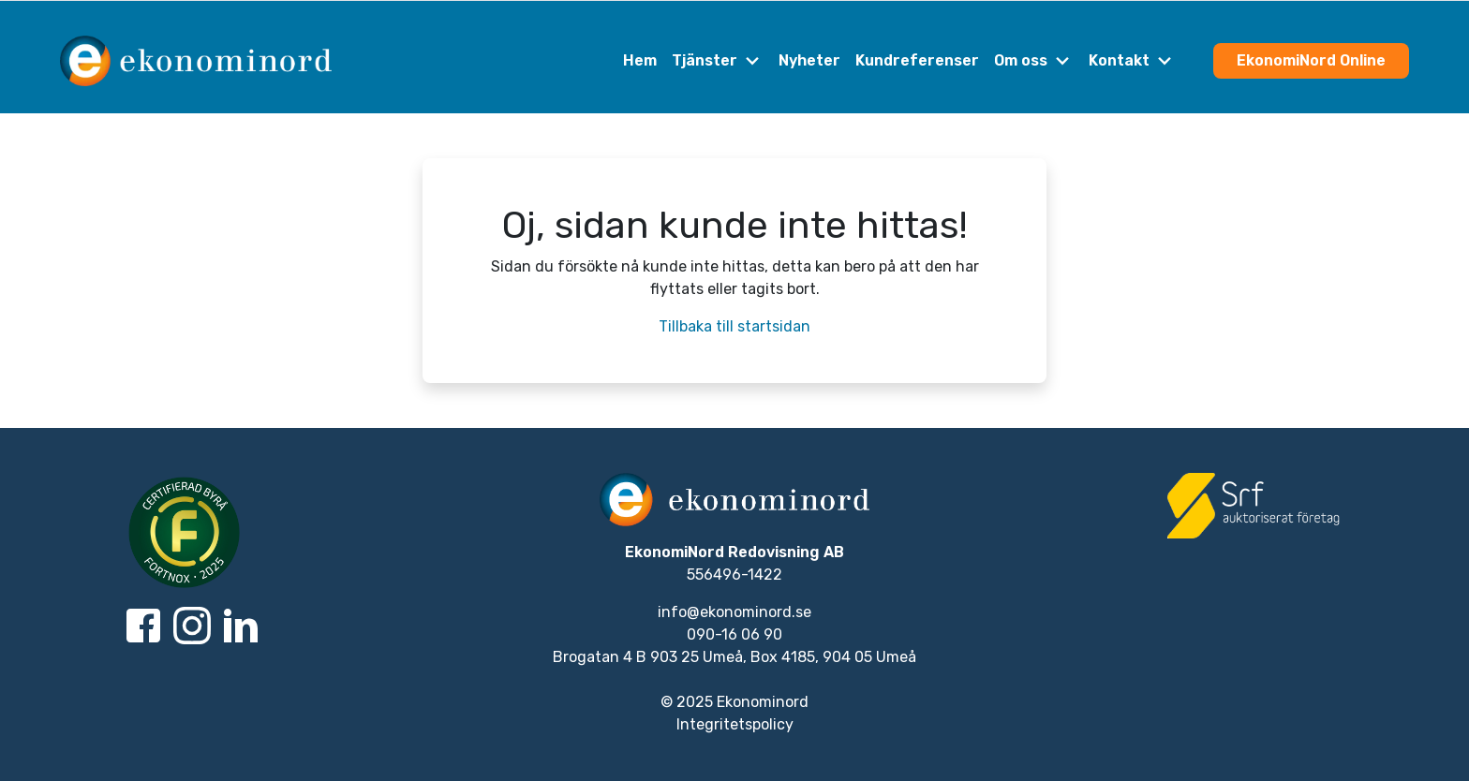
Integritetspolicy (735, 724)
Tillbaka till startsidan (734, 326)
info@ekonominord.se (734, 612)
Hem (640, 60)
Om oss (1034, 61)
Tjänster (718, 61)
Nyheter (809, 60)
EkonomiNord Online (1311, 60)
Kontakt (1132, 61)
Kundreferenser (917, 60)
